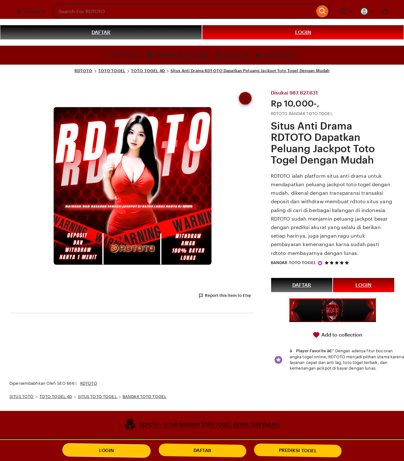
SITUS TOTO (21, 396)
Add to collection (337, 335)
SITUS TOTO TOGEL (98, 396)
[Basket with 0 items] (385, 11)
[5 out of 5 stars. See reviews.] (338, 263)
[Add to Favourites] (245, 98)
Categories (30, 11)
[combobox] (183, 11)
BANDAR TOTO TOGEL (293, 262)
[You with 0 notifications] (367, 11)
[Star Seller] (320, 263)
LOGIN (303, 32)
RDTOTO (83, 70)
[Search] (322, 11)
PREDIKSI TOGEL (298, 450)
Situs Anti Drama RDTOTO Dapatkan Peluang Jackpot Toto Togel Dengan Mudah (250, 70)
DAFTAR (101, 32)
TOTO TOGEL (111, 70)
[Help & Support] (346, 11)
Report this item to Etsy (224, 296)
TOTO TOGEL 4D (148, 70)
